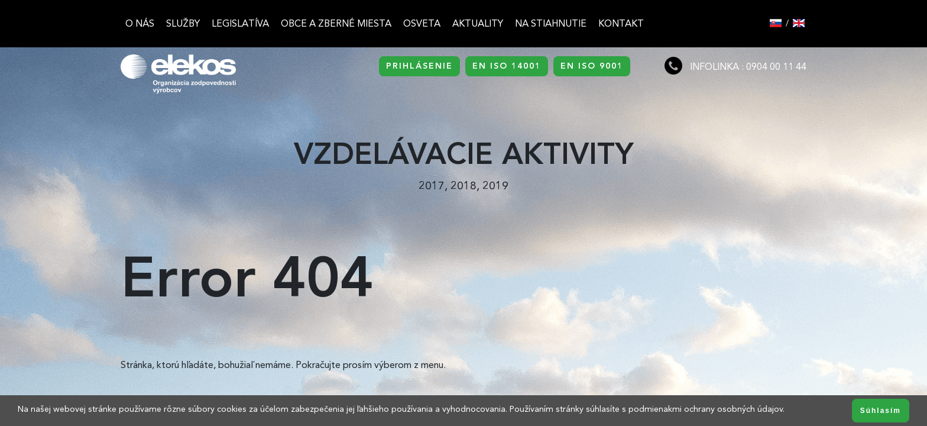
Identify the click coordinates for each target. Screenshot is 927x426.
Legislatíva (240, 23)
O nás (139, 23)
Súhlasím (880, 410)
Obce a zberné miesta (336, 23)
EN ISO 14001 (506, 66)
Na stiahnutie (550, 23)
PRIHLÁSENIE (419, 66)
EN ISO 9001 (591, 66)
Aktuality (477, 23)
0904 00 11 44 (776, 66)
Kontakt (621, 23)
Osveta (421, 23)
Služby (183, 23)
